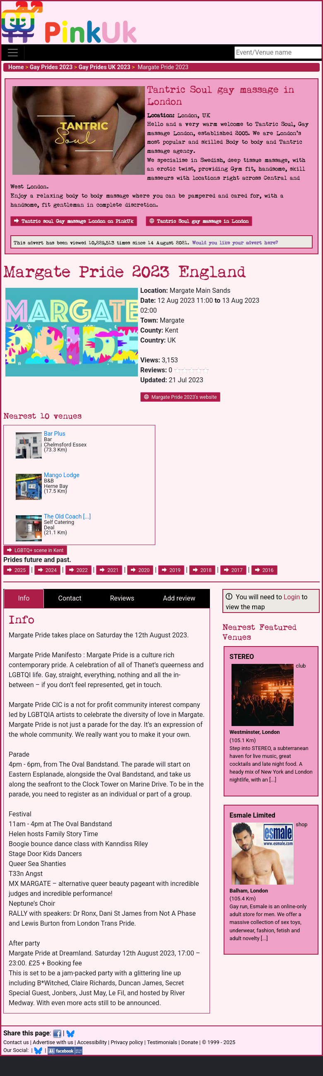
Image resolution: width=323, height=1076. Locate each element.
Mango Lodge (62, 475)
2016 (264, 570)
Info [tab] (24, 598)
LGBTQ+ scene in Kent (35, 550)
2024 (47, 570)
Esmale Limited (252, 815)
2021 (109, 570)
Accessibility (92, 1042)
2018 (202, 570)
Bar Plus (54, 433)
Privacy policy (127, 1042)
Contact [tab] (70, 598)
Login (292, 597)
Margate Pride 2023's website (180, 397)
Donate (189, 1042)
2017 (233, 570)
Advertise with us (53, 1042)
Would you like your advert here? (235, 242)
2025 (16, 570)
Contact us (16, 1042)
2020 (140, 570)
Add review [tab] (179, 598)
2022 (78, 570)
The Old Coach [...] (67, 516)
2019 (171, 570)
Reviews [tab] (122, 598)
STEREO (241, 657)
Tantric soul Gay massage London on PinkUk (73, 221)
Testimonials (162, 1042)
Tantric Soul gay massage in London (198, 221)
